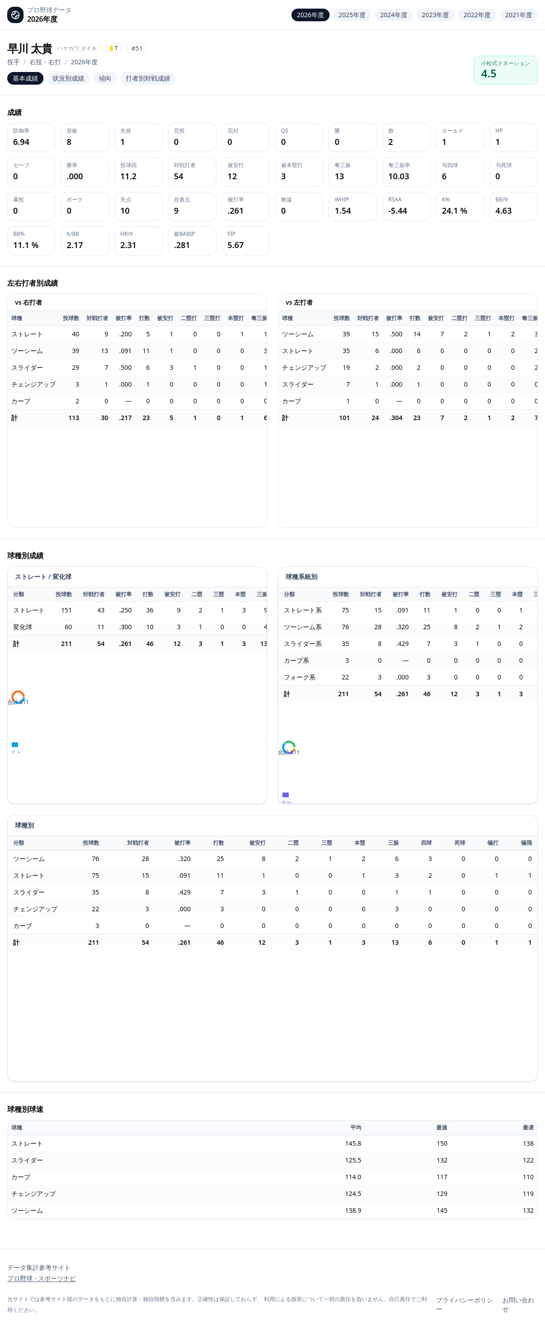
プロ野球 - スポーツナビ (41, 1278)
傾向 (105, 78)
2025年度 (352, 14)
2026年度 (310, 14)
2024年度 (393, 14)
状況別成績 (68, 78)
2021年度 (518, 14)
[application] (137, 476)
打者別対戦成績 (148, 78)
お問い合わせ (518, 1304)
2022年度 (477, 14)
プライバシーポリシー (464, 1304)
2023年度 (435, 14)
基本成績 (25, 78)
